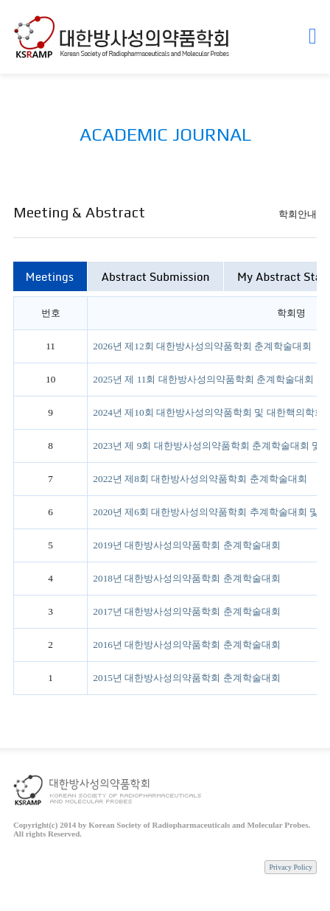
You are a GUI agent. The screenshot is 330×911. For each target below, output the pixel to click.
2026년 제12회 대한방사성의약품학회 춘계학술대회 (202, 346)
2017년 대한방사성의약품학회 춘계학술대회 (186, 611)
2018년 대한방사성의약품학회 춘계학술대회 (186, 578)
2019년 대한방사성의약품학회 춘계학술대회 (186, 545)
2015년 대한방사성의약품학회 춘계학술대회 (186, 677)
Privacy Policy (290, 867)
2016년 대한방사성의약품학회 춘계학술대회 (186, 644)
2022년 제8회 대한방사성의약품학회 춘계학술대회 (199, 478)
